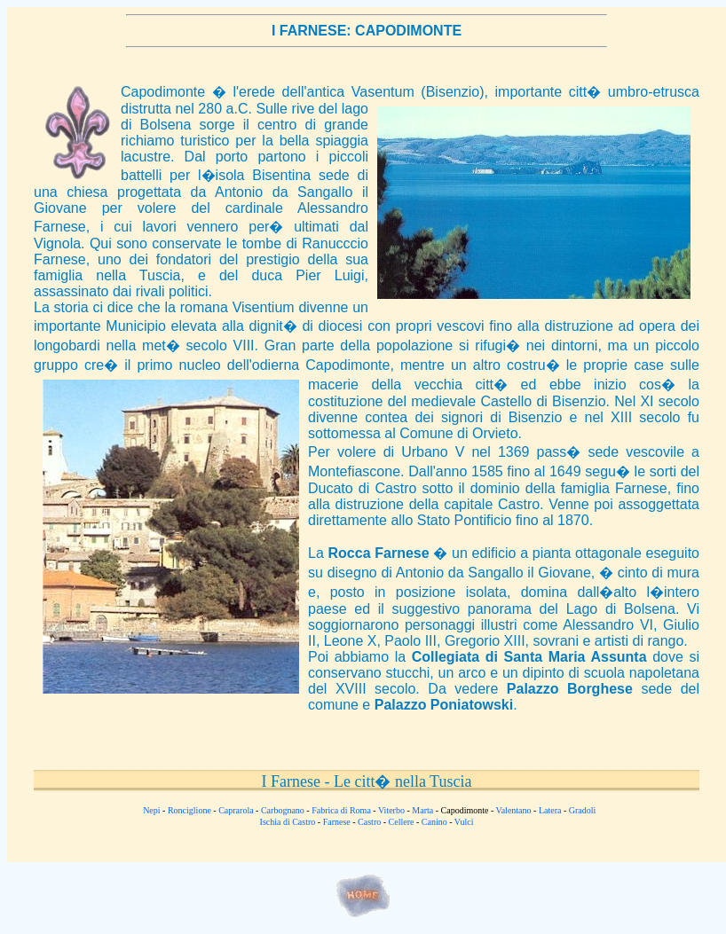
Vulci (464, 822)
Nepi (151, 810)
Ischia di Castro (288, 822)
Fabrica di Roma (341, 810)
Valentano (514, 810)
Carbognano (282, 810)
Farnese (337, 822)
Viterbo (391, 810)
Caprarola (235, 810)
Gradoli (582, 810)
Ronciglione (189, 810)
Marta (422, 810)
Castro (369, 822)
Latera (550, 810)
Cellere (401, 822)
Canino (434, 822)
